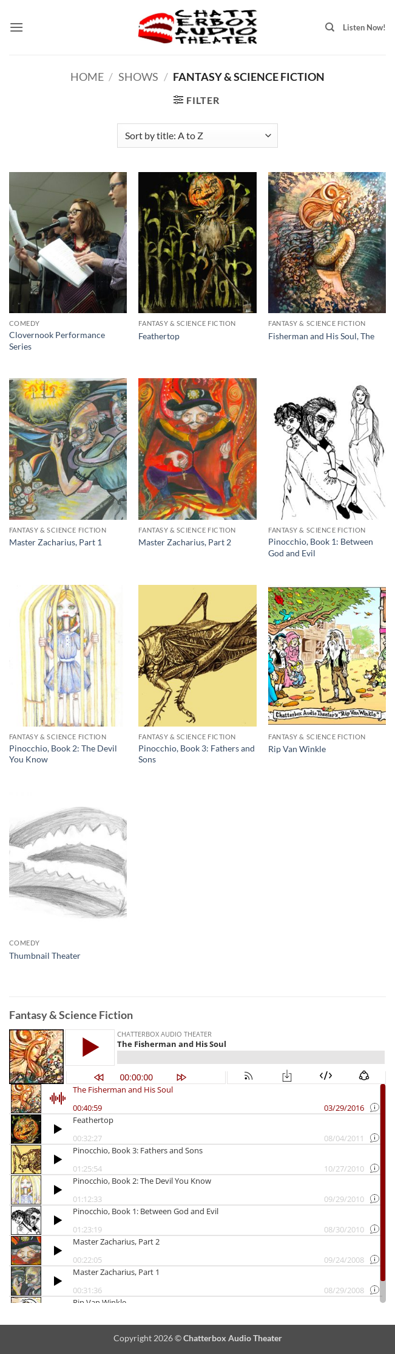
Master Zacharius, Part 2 (184, 542)
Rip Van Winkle (297, 749)
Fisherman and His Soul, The (321, 336)
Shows (138, 76)
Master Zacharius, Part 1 (55, 542)
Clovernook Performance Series (57, 340)
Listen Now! (364, 27)
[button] (16, 27)
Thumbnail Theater (45, 955)
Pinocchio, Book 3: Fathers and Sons (196, 754)
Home (87, 76)
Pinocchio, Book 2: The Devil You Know (63, 754)
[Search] (329, 27)
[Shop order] (197, 135)
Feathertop (159, 336)
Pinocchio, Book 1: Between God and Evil (320, 547)
